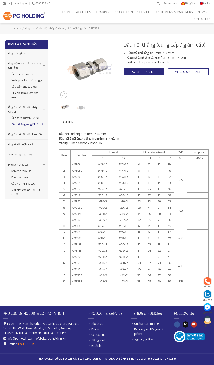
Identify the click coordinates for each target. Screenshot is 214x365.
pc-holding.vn (57, 338)
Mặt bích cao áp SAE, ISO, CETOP (26, 192)
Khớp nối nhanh (20, 177)
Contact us (202, 19)
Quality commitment (148, 324)
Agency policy (143, 339)
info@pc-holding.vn (20, 338)
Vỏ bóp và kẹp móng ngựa (27, 80)
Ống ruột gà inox (18, 53)
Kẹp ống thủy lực (21, 171)
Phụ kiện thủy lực (18, 165)
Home (66, 12)
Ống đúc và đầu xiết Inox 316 (25, 134)
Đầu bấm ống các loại (24, 86)
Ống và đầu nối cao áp (21, 144)
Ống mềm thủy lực (22, 74)
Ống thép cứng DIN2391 (25, 118)
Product (96, 329)
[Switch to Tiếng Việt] (188, 3)
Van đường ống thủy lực (22, 154)
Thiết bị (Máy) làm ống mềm (24, 95)
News (203, 12)
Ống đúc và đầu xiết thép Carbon (44, 28)
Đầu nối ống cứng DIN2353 (83, 28)
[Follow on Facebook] (177, 324)
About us (83, 12)
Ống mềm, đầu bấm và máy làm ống (24, 66)
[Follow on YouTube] (194, 324)
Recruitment (170, 3)
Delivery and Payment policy (148, 331)
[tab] (66, 122)
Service (143, 12)
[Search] (158, 3)
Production (123, 12)
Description (66, 122)
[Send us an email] (186, 324)
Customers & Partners (174, 12)
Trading (102, 12)
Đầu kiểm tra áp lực (23, 183)
